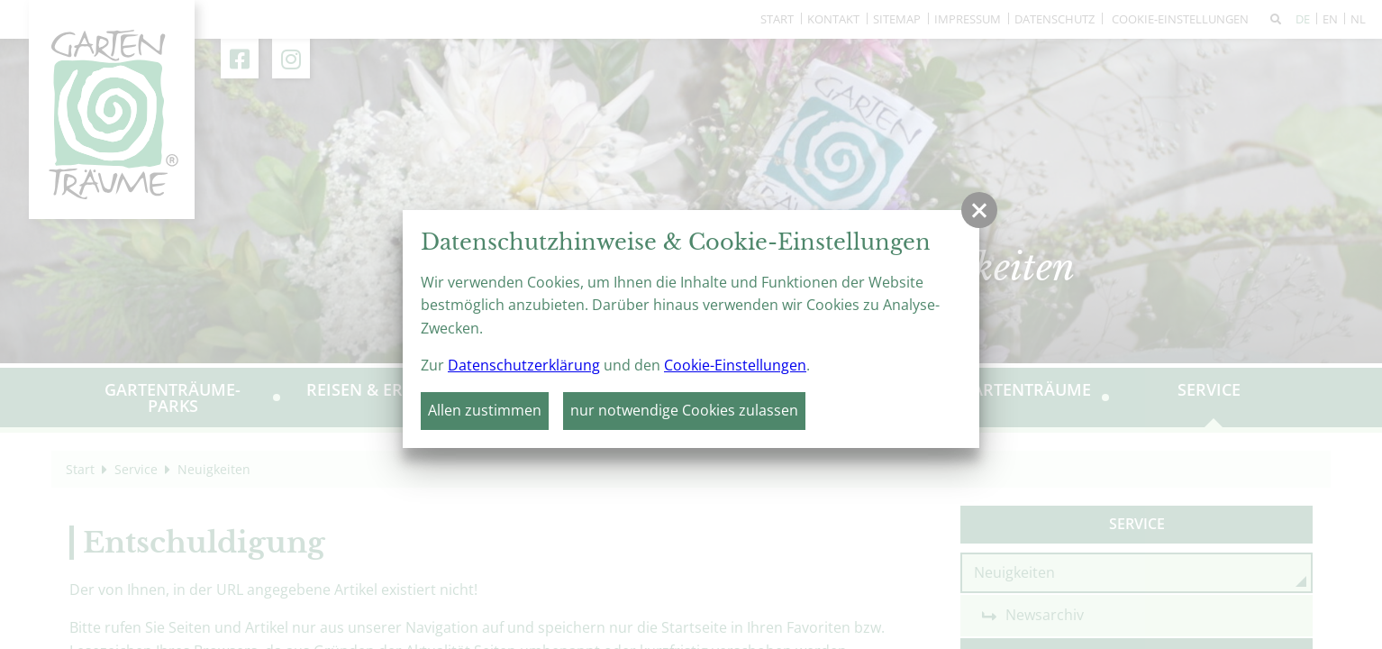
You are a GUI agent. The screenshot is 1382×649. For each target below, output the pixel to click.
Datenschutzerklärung (524, 365)
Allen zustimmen (484, 410)
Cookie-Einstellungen (735, 365)
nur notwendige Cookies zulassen (684, 410)
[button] (979, 210)
